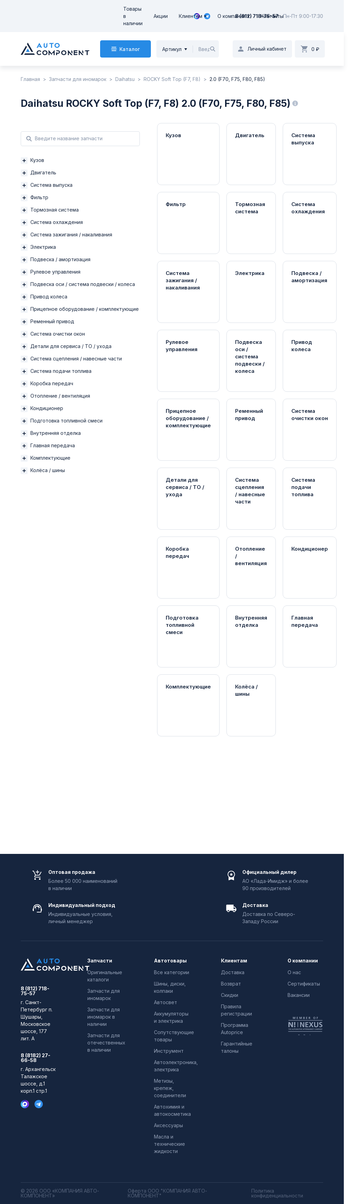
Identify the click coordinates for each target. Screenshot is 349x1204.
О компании (231, 16)
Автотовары (170, 960)
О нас (294, 972)
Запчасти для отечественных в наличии (106, 1042)
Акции (161, 16)
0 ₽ (315, 49)
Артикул (172, 49)
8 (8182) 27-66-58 (35, 1058)
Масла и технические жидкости (169, 1144)
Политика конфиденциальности (277, 1193)
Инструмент (169, 1051)
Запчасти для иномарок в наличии (103, 1017)
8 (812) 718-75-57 (257, 16)
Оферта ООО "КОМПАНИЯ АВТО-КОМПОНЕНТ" (167, 1193)
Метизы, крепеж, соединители (170, 1088)
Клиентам (190, 16)
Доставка (232, 972)
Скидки (229, 995)
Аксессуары (168, 1125)
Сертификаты (304, 984)
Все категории (171, 972)
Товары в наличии (133, 16)
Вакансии (299, 995)
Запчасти (99, 960)
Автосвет (165, 1002)
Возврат (231, 984)
